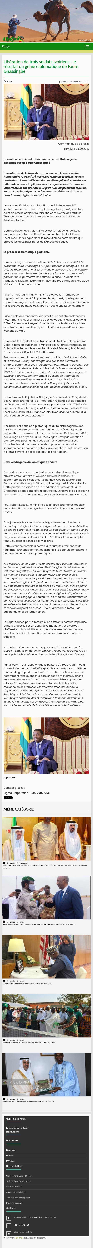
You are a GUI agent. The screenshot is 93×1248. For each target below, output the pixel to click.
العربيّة (88, 40)
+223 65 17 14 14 (21, 1225)
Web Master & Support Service (19, 1176)
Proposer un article (14, 1203)
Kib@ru (6, 46)
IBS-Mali (19, 1237)
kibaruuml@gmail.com (23, 1232)
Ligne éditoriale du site (17, 1128)
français (81, 40)
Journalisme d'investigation (18, 1197)
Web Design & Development (18, 1181)
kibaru (9, 81)
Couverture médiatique (16, 1192)
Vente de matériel (14, 1187)
